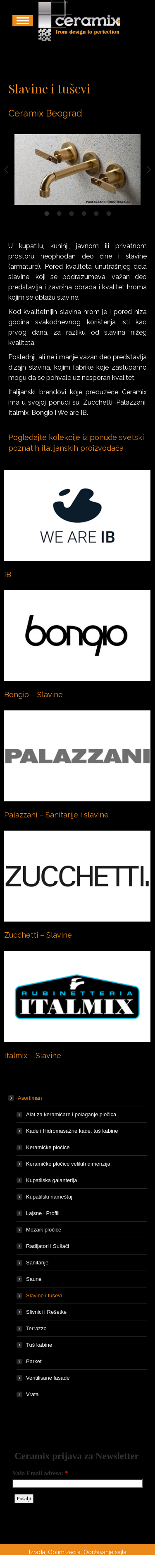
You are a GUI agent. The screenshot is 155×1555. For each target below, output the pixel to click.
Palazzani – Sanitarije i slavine (56, 814)
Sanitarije (37, 1262)
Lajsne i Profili (43, 1213)
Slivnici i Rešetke (46, 1312)
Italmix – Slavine (32, 1055)
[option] (77, 169)
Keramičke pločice (48, 1147)
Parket (34, 1361)
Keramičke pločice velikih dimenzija (68, 1164)
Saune (34, 1279)
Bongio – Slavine (33, 694)
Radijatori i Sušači (47, 1246)
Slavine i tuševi (44, 1295)
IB (7, 574)
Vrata (32, 1394)
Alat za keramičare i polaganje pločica (71, 1114)
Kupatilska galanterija (51, 1180)
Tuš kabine (39, 1345)
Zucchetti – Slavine (38, 935)
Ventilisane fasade (48, 1378)
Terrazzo (36, 1328)
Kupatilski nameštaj (49, 1197)
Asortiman (26, 1098)
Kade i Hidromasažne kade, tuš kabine (72, 1131)
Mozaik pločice (43, 1230)
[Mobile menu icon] (22, 20)
